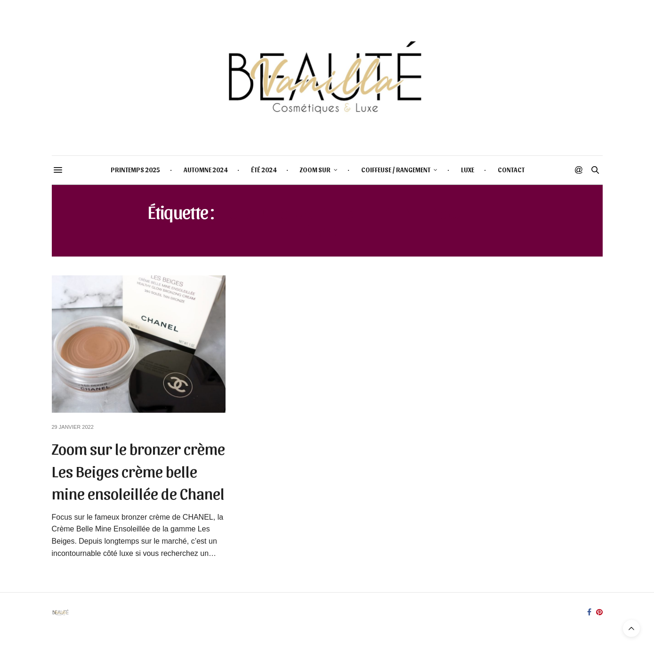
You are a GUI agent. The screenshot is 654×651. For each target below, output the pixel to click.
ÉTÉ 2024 (263, 170)
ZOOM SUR (315, 170)
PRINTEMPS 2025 (135, 170)
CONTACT (511, 170)
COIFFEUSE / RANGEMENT (395, 170)
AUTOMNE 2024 (205, 170)
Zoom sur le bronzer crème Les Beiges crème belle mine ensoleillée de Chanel (138, 470)
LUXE (467, 170)
